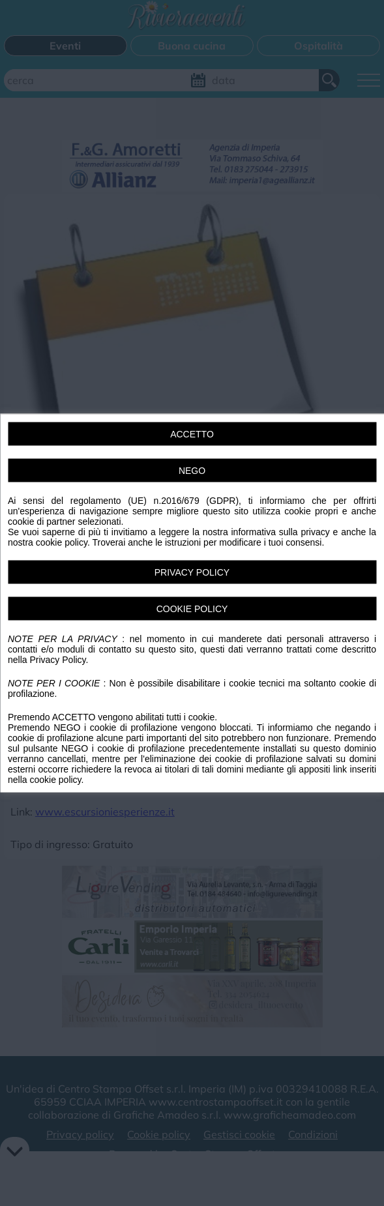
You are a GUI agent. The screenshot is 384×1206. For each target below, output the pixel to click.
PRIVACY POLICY (192, 572)
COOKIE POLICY (192, 609)
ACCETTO (192, 434)
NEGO (192, 470)
